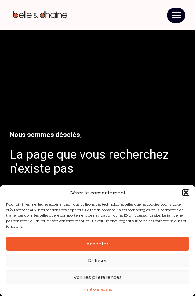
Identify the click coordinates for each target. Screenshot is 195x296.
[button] (186, 193)
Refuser (97, 260)
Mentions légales (97, 289)
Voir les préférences (98, 277)
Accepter (97, 244)
